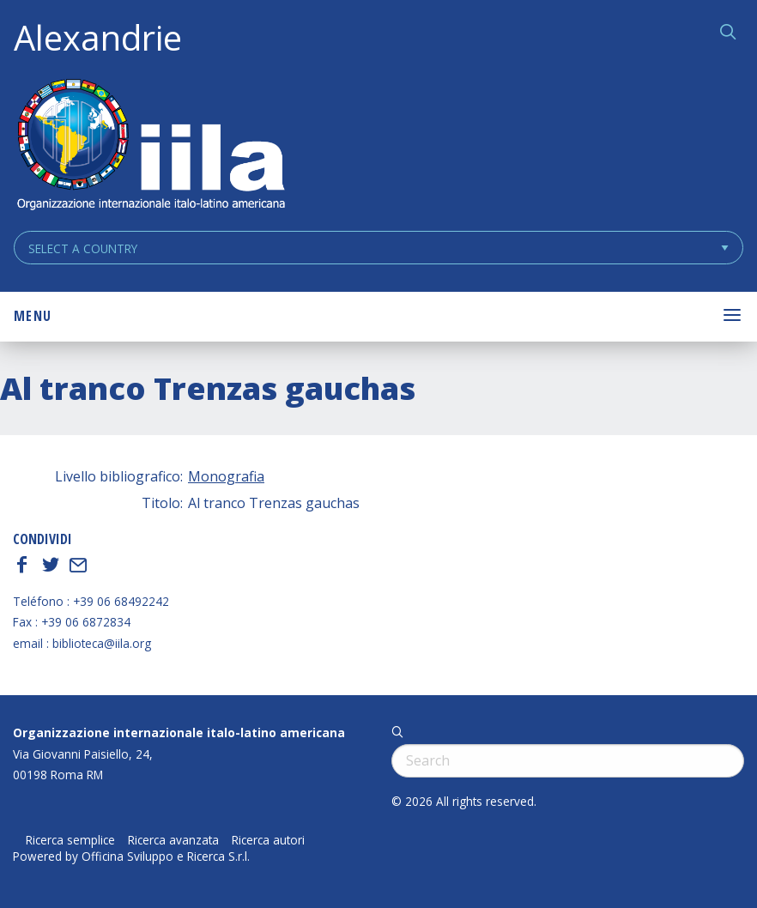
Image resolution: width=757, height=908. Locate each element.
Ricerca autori (268, 840)
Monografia (226, 476)
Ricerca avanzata (173, 840)
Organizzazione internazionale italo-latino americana (179, 732)
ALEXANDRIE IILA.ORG (150, 146)
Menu (32, 315)
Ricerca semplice (70, 840)
